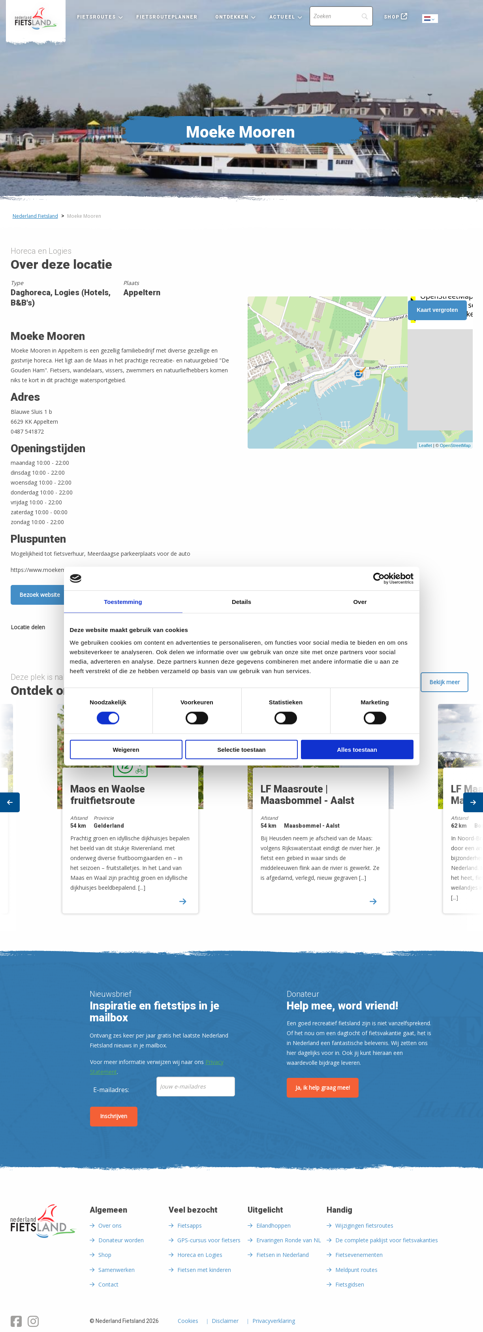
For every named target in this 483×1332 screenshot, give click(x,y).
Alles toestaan (357, 749)
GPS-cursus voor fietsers (209, 1240)
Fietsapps (189, 1225)
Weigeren (126, 749)
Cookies (188, 1321)
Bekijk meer (444, 682)
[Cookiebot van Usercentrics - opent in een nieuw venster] (378, 579)
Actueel (282, 17)
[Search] (341, 16)
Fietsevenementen (359, 1254)
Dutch (430, 19)
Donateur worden (121, 1240)
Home (36, 18)
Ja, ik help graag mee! (322, 1087)
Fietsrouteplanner (166, 17)
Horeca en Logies (199, 1254)
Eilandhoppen (273, 1225)
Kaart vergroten (437, 310)
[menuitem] (36, 18)
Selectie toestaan (241, 749)
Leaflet (425, 445)
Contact (108, 1284)
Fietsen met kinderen (204, 1270)
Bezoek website (39, 594)
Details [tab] (241, 601)
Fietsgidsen (349, 1284)
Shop (391, 17)
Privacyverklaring (273, 1321)
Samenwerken (116, 1270)
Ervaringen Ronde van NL (288, 1240)
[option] (337, 815)
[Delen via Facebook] (55, 628)
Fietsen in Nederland (282, 1254)
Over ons (110, 1225)
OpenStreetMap (455, 445)
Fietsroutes (96, 17)
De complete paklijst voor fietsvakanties (386, 1240)
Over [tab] (359, 601)
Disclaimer (225, 1321)
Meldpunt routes (356, 1270)
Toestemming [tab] (123, 601)
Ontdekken (232, 17)
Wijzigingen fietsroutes (364, 1225)
